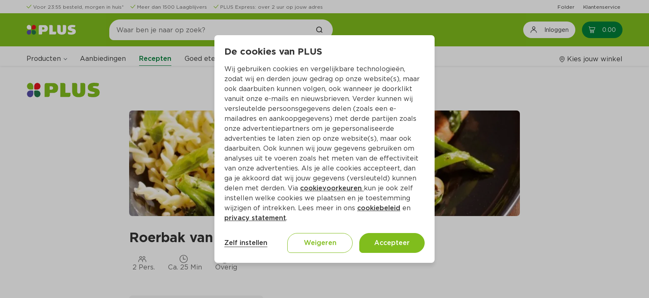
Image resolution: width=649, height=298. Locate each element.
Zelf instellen (245, 243)
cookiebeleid (378, 208)
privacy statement (255, 218)
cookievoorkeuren (332, 188)
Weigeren (320, 243)
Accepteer (392, 243)
